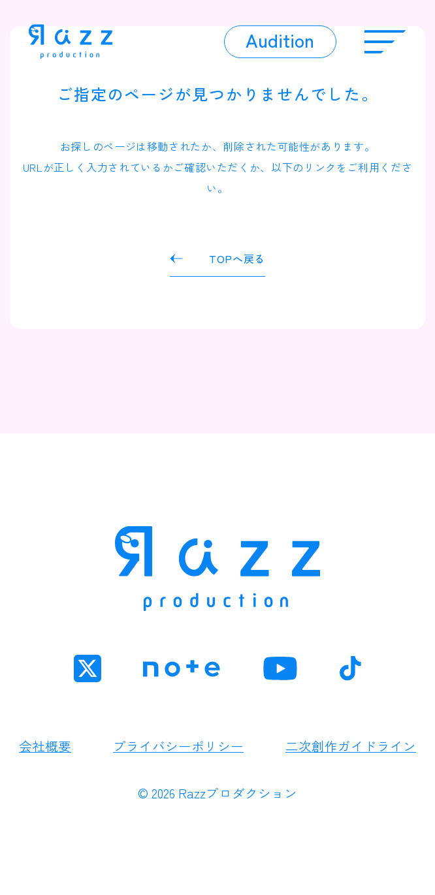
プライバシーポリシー (178, 745)
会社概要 (45, 745)
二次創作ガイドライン (350, 745)
